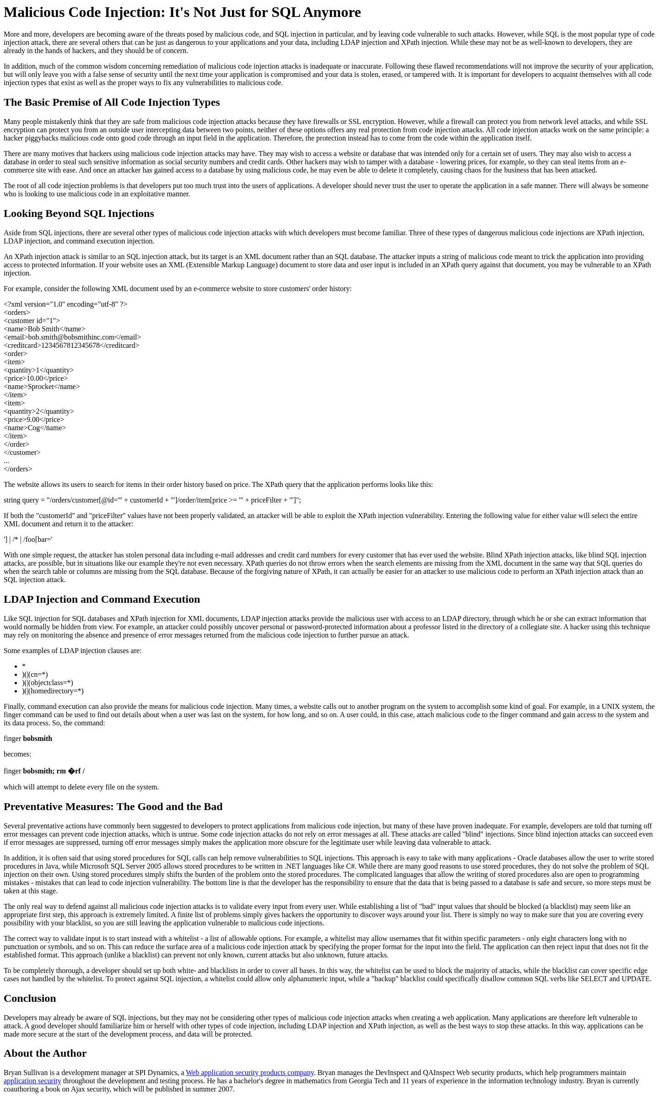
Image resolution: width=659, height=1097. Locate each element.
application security (32, 1081)
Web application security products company (249, 1072)
